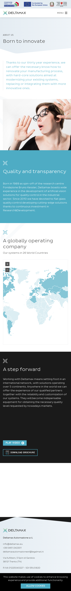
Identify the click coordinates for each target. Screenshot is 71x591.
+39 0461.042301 (12, 548)
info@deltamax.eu (13, 544)
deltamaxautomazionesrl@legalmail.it (23, 551)
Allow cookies (35, 586)
